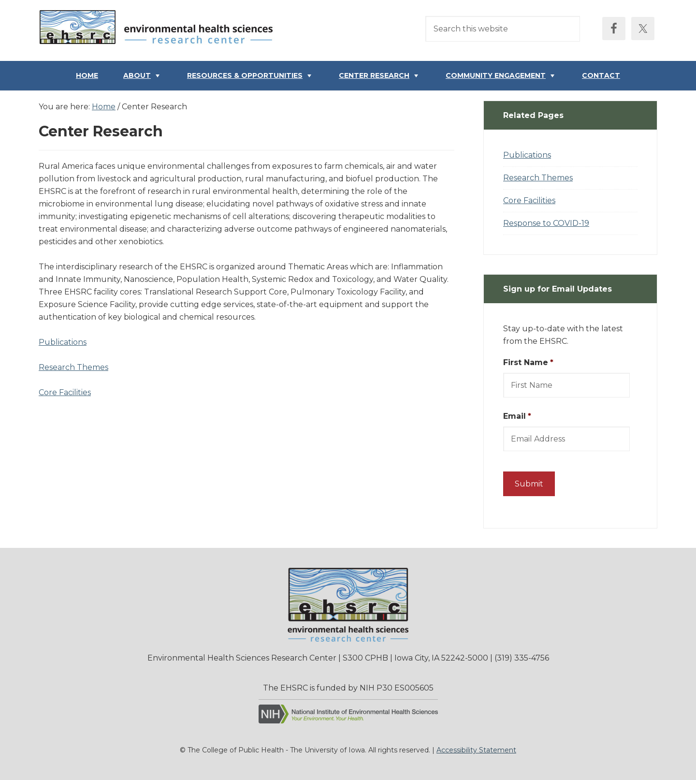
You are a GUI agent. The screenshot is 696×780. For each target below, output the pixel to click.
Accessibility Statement (476, 750)
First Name (528, 362)
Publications (63, 342)
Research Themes (73, 367)
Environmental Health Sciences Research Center (159, 29)
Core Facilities (65, 392)
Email (517, 416)
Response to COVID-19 (546, 223)
